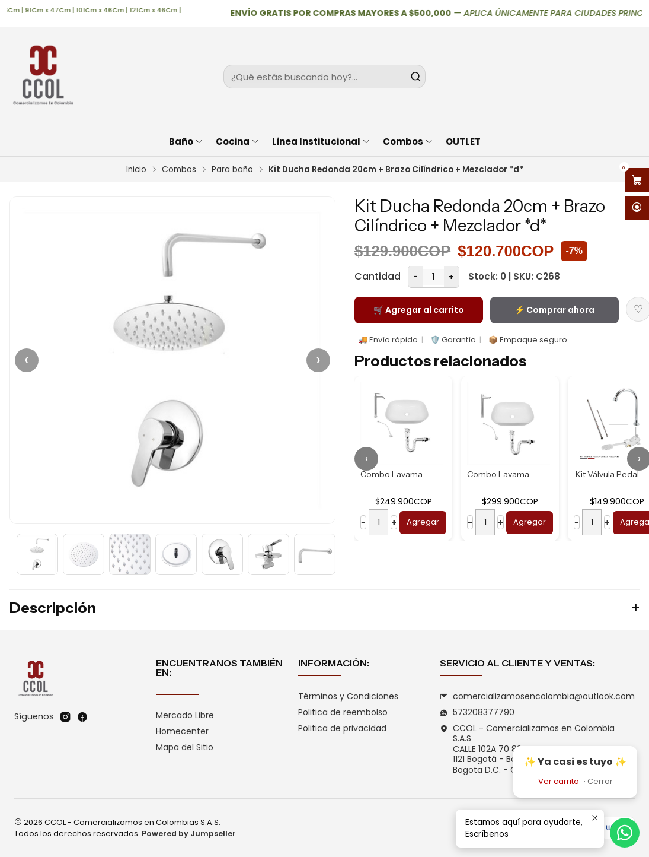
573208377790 (477, 712)
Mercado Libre (185, 715)
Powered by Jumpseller (189, 834)
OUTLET (463, 141)
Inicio (136, 170)
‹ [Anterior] (26, 360)
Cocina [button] (238, 141)
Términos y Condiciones (348, 696)
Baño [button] (186, 141)
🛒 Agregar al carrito (418, 310)
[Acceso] (637, 208)
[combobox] (324, 76)
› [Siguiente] (318, 360)
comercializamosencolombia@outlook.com (537, 696)
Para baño (232, 170)
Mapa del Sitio (184, 747)
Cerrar (600, 781)
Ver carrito (558, 781)
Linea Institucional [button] (321, 141)
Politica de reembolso (343, 712)
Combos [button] (408, 141)
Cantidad (377, 276)
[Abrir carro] (637, 180)
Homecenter (182, 731)
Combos (179, 170)
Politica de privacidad (342, 728)
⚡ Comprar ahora (554, 310)
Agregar (423, 522)
